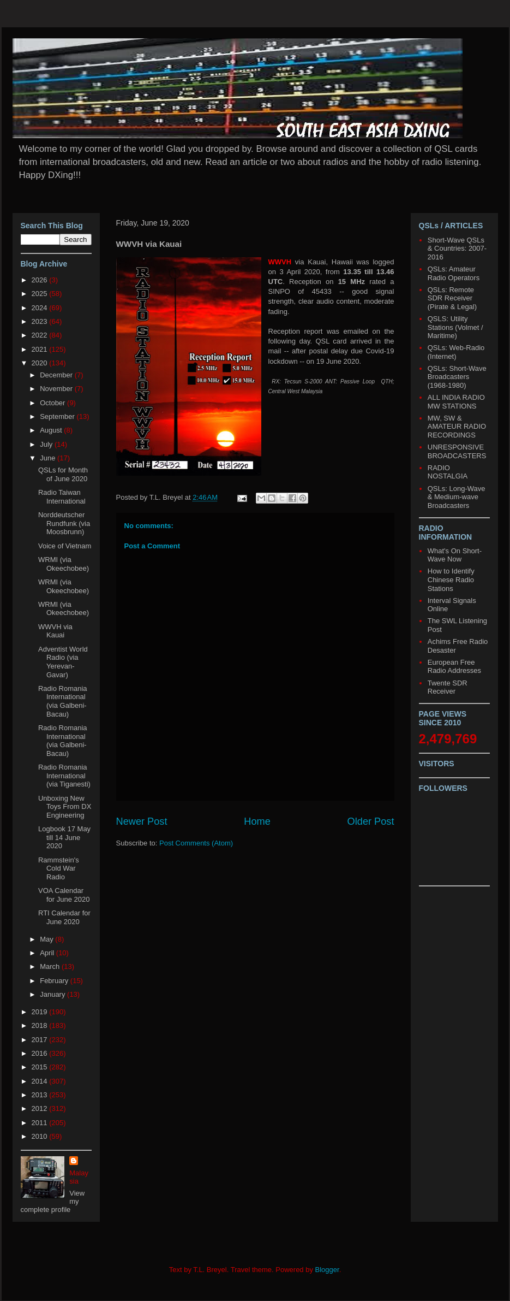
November (57, 389)
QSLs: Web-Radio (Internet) (456, 352)
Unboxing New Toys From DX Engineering (64, 806)
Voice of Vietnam (64, 546)
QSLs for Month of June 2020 (63, 474)
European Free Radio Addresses (454, 666)
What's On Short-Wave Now (455, 555)
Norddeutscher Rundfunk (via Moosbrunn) (64, 523)
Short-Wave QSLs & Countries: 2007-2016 (457, 248)
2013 (41, 1095)
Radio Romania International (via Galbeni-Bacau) (62, 701)
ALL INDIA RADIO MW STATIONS (456, 401)
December (57, 375)
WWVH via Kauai (55, 631)
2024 (41, 308)
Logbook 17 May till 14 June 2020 (64, 837)
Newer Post (141, 821)
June (48, 458)
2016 (41, 1053)
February (55, 981)
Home (257, 821)
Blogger (327, 1269)
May (47, 939)
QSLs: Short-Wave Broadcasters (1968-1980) (457, 376)
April (48, 953)
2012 (41, 1108)
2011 (41, 1123)
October (53, 403)
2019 (41, 1012)
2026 (41, 280)
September (58, 416)
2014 (41, 1081)
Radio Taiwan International (62, 496)
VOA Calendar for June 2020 (64, 894)
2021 (41, 349)
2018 (41, 1025)
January (53, 994)
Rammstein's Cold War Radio (58, 868)
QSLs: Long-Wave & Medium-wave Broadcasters (456, 497)
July (47, 444)
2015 (41, 1067)
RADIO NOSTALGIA (447, 472)
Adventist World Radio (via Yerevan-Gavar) (63, 662)
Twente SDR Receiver (447, 687)
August (52, 430)
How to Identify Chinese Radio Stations (451, 579)
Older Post (370, 821)
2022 (41, 335)
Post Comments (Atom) (196, 843)
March (51, 966)
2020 (41, 363)
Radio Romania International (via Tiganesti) (64, 775)
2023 (41, 321)
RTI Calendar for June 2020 (64, 917)
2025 (41, 293)
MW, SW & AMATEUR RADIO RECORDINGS (457, 426)
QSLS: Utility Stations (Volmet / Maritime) (455, 327)
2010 (41, 1136)
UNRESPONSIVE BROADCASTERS (457, 451)
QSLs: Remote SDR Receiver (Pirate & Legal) (452, 298)
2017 (41, 1040)
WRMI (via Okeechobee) (63, 563)
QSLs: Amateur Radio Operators (453, 273)
